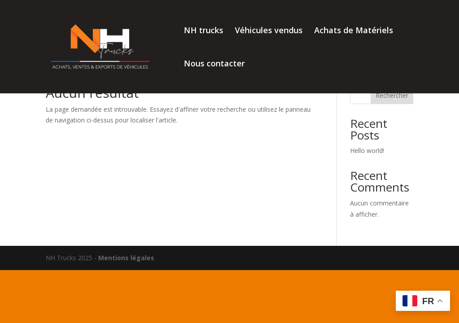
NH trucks (203, 31)
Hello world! (367, 150)
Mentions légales (126, 257)
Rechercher (392, 95)
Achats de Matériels (353, 31)
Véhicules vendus (269, 31)
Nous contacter (214, 64)
